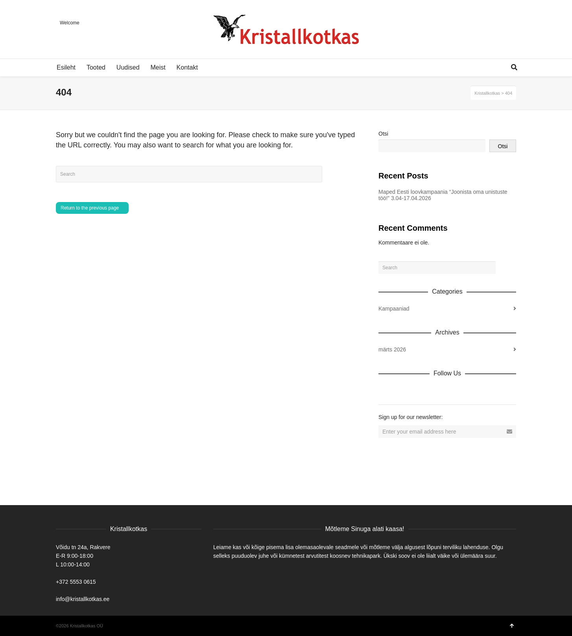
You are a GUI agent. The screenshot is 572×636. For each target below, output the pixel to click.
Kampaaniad (394, 308)
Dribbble (384, 390)
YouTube (454, 390)
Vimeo (436, 390)
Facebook (402, 390)
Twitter (419, 390)
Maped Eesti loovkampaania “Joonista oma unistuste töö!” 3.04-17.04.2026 (442, 195)
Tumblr (471, 390)
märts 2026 (392, 349)
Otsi (383, 134)
